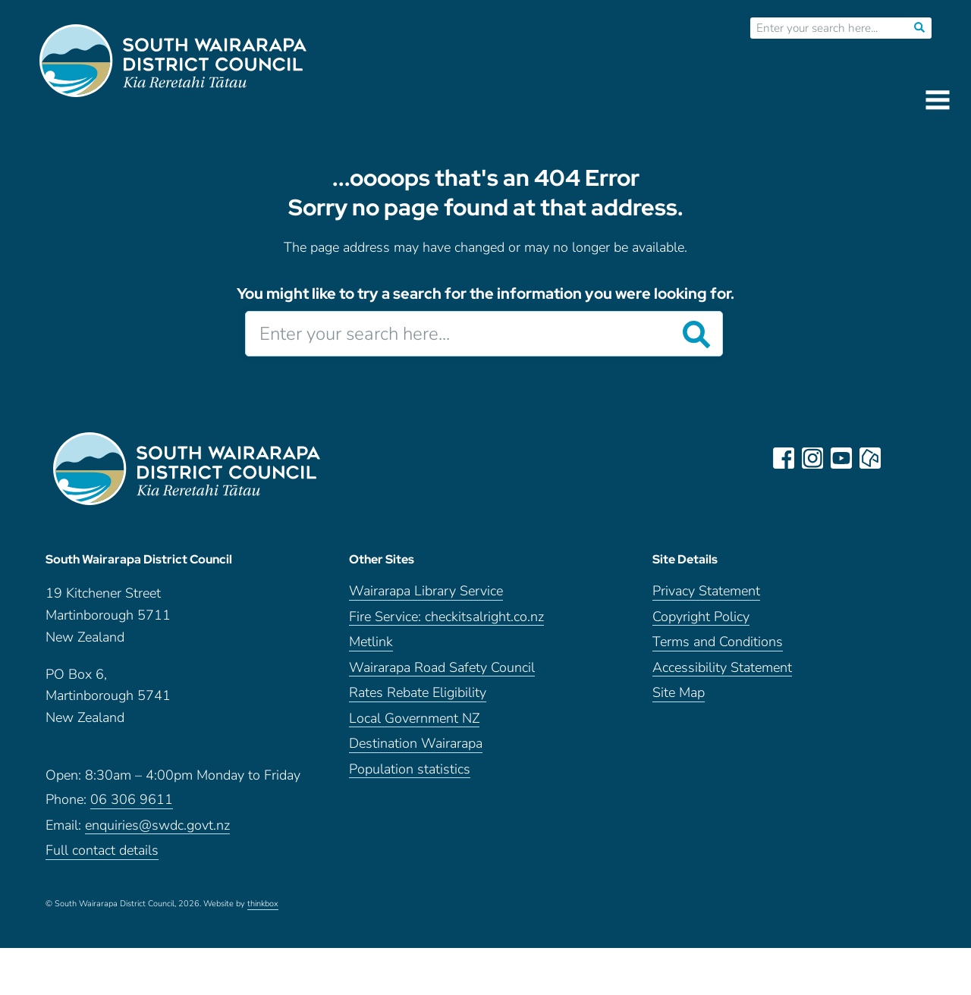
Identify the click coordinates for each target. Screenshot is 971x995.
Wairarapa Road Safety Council (442, 674)
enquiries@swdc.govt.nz (157, 831)
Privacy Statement (706, 597)
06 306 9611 (131, 806)
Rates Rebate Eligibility (417, 699)
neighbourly (870, 458)
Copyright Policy (700, 623)
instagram (813, 458)
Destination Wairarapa (415, 749)
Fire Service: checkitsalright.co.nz (446, 623)
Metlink (371, 648)
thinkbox (262, 910)
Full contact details (102, 856)
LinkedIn (899, 458)
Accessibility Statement (722, 674)
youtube (842, 458)
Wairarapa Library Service (426, 597)
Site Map (678, 699)
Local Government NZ (414, 724)
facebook (784, 458)
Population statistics (409, 775)
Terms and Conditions (717, 648)
